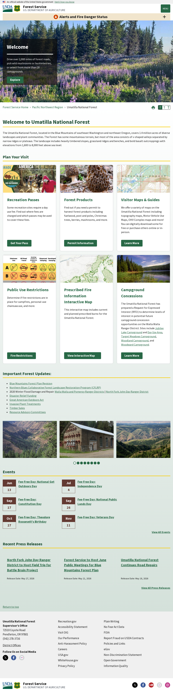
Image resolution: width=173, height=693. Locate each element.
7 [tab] (95, 463)
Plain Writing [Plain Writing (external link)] (111, 621)
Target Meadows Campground (138, 336)
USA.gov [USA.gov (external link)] (63, 655)
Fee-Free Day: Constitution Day (30, 502)
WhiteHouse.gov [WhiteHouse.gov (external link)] (68, 660)
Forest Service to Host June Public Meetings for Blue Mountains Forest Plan (85, 565)
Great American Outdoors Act (27, 399)
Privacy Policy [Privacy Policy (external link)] (66, 666)
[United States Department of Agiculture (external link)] (8, 8)
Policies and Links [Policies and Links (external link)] (114, 643)
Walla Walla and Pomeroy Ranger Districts (79, 391)
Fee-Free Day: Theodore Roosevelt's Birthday (34, 519)
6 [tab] (91, 463)
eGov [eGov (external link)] (107, 649)
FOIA (107, 632)
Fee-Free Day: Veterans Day (96, 517)
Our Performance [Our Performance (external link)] (68, 638)
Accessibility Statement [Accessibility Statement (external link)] (72, 627)
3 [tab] (81, 463)
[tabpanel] (30, 439)
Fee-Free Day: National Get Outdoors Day (36, 484)
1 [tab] (74, 463)
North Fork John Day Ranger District (127, 391)
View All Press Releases (155, 588)
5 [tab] (88, 463)
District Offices (12, 645)
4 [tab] (85, 463)
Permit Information (81, 243)
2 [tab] (78, 463)
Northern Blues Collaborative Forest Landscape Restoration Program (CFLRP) (55, 387)
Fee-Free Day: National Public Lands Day (97, 502)
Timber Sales (17, 408)
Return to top (11, 606)
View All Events (161, 532)
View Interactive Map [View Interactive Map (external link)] (81, 355)
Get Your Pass (19, 243)
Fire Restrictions (21, 355)
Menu (165, 8)
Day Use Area (154, 332)
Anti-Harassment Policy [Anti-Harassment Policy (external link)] (72, 643)
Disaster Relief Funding (23, 395)
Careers (62, 649)
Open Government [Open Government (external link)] (115, 660)
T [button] (160, 107)
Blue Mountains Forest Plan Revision (31, 383)
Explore (15, 80)
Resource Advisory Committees (28, 412)
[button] (153, 107)
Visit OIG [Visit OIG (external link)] (63, 632)
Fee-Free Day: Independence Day (90, 484)
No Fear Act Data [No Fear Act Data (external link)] (114, 627)
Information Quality (116, 666)
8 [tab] (98, 463)
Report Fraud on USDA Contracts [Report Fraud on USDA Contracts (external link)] (124, 638)
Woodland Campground (135, 340)
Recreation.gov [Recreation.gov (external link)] (67, 621)
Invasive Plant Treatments (25, 404)
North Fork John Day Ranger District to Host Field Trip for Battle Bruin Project (29, 565)
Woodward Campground (135, 344)
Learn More (132, 243)
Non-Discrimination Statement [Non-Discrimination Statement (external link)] (123, 655)
